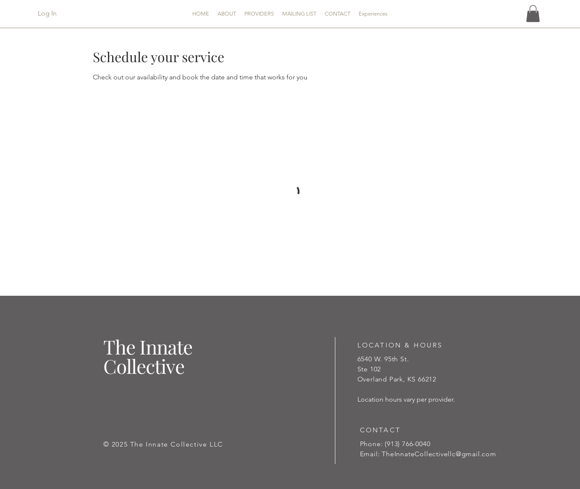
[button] (533, 13)
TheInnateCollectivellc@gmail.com (439, 454)
